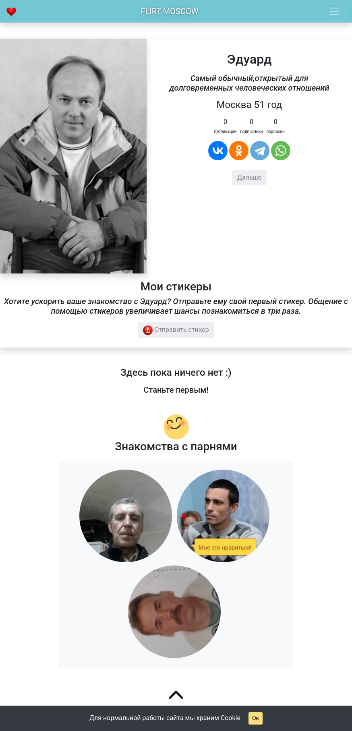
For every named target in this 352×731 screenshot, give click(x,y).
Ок (255, 718)
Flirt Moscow (170, 11)
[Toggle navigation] (334, 11)
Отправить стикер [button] (176, 330)
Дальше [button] (249, 177)
